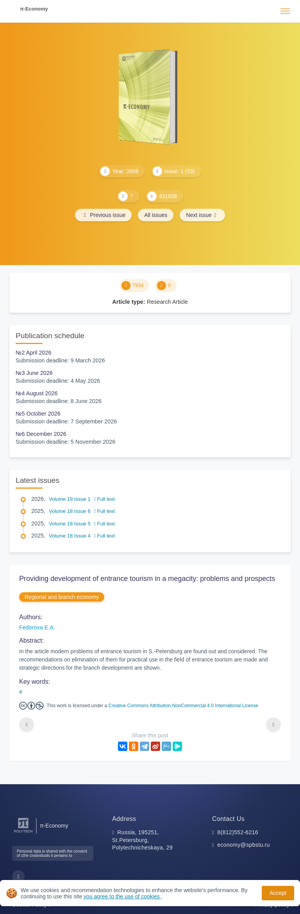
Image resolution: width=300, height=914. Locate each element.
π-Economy (34, 9)
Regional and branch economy (62, 597)
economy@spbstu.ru (243, 845)
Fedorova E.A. (37, 627)
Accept (278, 893)
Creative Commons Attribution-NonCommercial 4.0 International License (184, 705)
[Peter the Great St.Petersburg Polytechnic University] (23, 833)
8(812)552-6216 (237, 832)
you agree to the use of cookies (122, 896)
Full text (104, 499)
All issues (155, 215)
